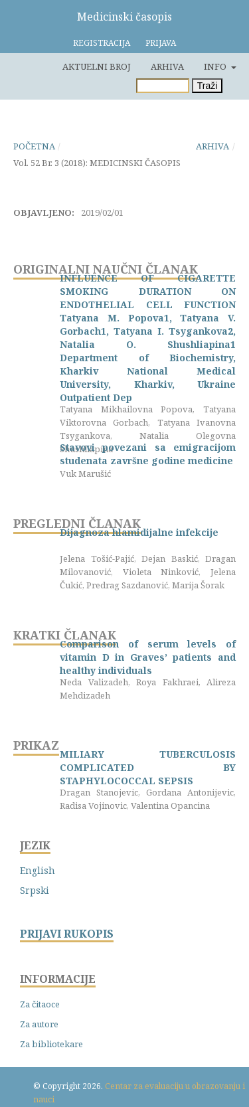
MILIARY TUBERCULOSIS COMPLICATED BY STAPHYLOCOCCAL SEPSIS (148, 767)
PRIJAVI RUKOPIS (67, 934)
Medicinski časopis (124, 16)
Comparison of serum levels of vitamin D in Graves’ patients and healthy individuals (148, 657)
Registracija (101, 42)
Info (216, 66)
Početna (34, 146)
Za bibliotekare (51, 1044)
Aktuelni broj (96, 66)
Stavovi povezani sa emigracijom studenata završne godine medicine (148, 454)
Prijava (160, 42)
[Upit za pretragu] (162, 85)
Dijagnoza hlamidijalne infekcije (139, 532)
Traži (207, 85)
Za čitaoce (40, 1004)
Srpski (34, 890)
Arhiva (167, 66)
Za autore (39, 1024)
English (37, 870)
